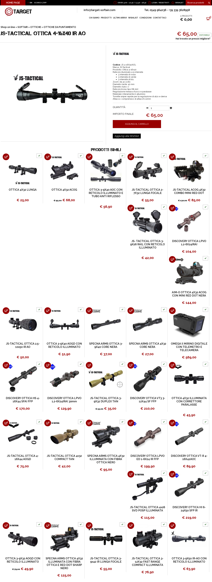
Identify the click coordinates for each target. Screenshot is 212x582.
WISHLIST (179, 3)
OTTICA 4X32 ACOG (64, 189)
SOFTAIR (23, 27)
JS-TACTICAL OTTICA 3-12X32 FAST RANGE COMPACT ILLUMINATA (147, 562)
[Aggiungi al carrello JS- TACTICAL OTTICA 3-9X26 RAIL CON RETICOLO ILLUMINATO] (130, 208)
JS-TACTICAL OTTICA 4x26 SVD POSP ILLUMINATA (147, 509)
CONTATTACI (159, 18)
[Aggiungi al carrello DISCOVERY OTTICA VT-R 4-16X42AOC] (172, 423)
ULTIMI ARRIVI (120, 18)
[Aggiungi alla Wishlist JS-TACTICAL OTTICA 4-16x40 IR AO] (127, 136)
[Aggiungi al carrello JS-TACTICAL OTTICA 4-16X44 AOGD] (6, 423)
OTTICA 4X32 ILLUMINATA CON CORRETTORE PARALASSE (189, 401)
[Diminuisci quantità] (147, 108)
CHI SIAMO (94, 18)
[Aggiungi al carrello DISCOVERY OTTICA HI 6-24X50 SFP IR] (172, 474)
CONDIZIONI (145, 18)
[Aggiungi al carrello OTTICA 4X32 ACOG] (47, 157)
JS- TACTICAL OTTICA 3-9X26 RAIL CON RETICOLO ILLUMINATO (147, 244)
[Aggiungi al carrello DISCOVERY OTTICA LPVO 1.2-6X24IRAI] (172, 208)
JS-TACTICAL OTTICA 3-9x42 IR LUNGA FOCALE (106, 560)
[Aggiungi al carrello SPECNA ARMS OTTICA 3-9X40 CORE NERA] (89, 310)
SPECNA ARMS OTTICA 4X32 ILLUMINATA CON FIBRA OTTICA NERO (106, 459)
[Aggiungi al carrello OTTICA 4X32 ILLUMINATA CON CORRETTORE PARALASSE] (172, 365)
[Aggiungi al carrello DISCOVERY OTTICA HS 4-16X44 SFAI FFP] (6, 365)
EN (31, 3)
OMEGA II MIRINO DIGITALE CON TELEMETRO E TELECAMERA (189, 347)
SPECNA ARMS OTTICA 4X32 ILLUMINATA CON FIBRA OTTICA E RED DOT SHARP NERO (64, 563)
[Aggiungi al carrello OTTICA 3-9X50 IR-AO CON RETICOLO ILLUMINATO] (172, 525)
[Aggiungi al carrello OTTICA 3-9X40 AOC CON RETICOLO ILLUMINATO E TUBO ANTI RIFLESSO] (89, 157)
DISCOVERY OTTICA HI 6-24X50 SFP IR (189, 509)
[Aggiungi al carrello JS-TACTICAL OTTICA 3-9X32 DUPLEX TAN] (89, 365)
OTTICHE (35, 27)
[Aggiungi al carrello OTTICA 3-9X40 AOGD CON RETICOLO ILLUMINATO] (47, 310)
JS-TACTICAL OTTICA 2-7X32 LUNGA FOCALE (147, 191)
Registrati (164, 3)
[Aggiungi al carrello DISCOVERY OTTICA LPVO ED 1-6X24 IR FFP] (130, 423)
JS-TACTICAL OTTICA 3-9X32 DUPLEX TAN (106, 399)
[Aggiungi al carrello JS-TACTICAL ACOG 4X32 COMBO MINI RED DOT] (172, 157)
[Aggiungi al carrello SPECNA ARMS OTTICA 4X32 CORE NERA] (130, 310)
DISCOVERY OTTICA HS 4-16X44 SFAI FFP (23, 399)
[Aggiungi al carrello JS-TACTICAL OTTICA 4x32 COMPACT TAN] (47, 423)
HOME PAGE (13, 2)
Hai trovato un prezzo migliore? (193, 38)
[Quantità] (159, 108)
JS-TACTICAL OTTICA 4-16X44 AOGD (23, 457)
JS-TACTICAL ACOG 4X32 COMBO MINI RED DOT (189, 191)
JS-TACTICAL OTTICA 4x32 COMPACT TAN (64, 457)
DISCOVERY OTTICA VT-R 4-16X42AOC (189, 457)
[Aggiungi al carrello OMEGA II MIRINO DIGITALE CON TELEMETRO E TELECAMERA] (172, 310)
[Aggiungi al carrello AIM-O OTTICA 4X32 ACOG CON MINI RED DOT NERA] (172, 259)
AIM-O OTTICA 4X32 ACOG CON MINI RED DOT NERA (189, 294)
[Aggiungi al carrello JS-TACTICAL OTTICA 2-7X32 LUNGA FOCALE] (130, 157)
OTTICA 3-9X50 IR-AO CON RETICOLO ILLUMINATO (189, 560)
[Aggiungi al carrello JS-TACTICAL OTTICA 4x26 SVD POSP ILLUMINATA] (130, 474)
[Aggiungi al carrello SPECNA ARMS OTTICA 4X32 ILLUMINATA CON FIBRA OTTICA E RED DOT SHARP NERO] (47, 525)
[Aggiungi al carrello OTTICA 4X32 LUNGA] (6, 157)
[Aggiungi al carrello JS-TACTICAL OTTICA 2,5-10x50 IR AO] (6, 310)
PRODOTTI (106, 18)
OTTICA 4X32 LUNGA (23, 189)
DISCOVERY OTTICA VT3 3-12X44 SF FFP (147, 399)
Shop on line (8, 27)
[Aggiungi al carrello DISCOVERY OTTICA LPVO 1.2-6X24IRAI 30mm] (47, 365)
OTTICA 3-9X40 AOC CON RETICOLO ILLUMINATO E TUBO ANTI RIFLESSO (106, 193)
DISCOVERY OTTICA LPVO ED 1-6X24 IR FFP (147, 457)
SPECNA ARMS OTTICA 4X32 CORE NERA (147, 345)
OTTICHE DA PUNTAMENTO (60, 27)
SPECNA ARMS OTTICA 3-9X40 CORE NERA (106, 345)
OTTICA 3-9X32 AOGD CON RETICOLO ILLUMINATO (22, 560)
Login (154, 3)
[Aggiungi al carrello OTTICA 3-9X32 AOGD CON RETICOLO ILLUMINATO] (6, 525)
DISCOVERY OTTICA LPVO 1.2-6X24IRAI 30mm (64, 399)
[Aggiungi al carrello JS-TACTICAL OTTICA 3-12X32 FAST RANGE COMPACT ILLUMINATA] (130, 525)
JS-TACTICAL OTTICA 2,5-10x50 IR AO (23, 345)
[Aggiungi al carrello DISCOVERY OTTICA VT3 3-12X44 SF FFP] (130, 365)
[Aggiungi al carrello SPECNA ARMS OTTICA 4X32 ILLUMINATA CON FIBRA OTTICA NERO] (89, 423)
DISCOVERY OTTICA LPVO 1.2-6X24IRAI (189, 242)
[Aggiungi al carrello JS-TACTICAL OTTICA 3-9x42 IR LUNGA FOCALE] (89, 525)
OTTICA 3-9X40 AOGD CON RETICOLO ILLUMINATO (64, 345)
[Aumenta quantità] (171, 108)
